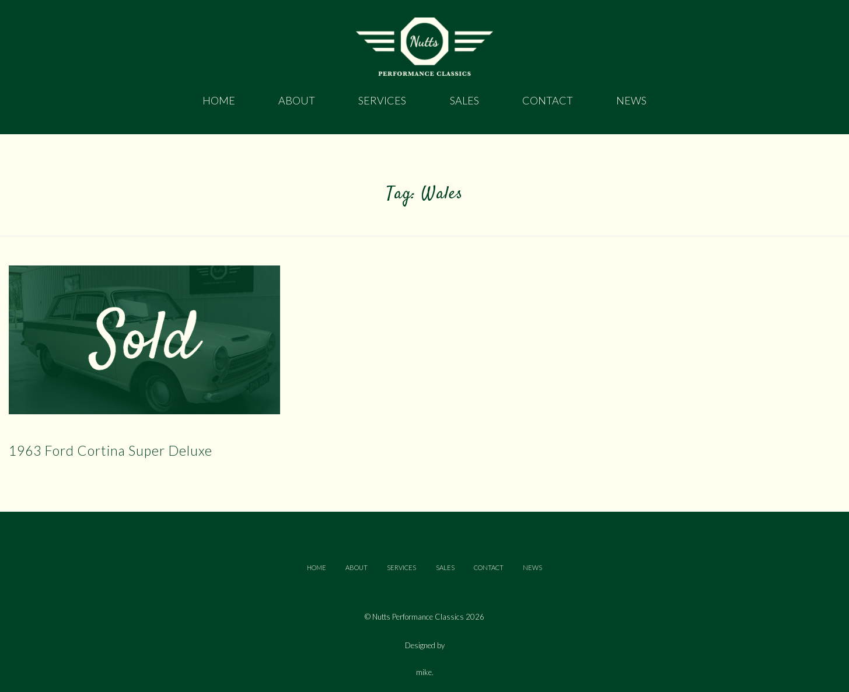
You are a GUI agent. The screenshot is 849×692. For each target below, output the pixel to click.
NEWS (532, 567)
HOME (316, 567)
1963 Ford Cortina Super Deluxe (110, 450)
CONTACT (489, 567)
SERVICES (401, 567)
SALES (445, 567)
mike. (425, 672)
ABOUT (356, 567)
